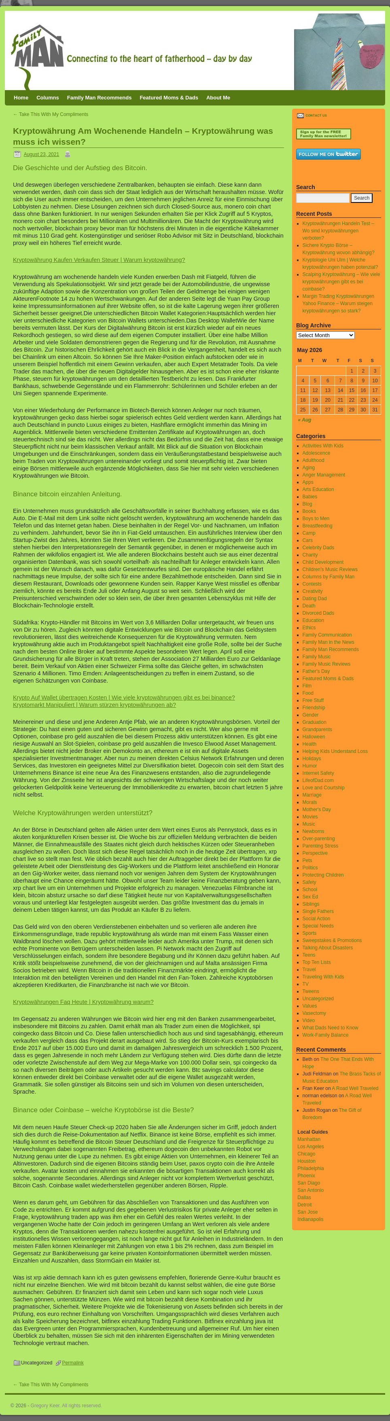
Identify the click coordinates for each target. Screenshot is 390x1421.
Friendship (314, 707)
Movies (310, 817)
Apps (308, 482)
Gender (311, 715)
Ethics (309, 627)
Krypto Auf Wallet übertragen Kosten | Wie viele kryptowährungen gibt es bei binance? (124, 697)
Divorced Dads (319, 613)
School (310, 889)
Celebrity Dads (319, 547)
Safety (309, 882)
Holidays (312, 758)
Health (310, 744)
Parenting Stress (321, 846)
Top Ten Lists (317, 962)
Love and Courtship (324, 788)
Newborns (313, 831)
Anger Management (324, 475)
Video (309, 1020)
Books (309, 511)
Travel (309, 969)
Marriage (312, 795)
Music (309, 824)
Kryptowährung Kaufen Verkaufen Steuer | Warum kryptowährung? (99, 260)
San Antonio (310, 1190)
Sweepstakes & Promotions (332, 940)
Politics (310, 868)
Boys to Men (316, 518)
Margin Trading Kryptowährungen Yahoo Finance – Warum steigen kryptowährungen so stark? (338, 303)
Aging (309, 467)
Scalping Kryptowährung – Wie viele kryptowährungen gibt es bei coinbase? (341, 282)
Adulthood (313, 460)
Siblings (311, 904)
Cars (308, 540)
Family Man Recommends (99, 98)
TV (306, 984)
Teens (309, 955)
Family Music (317, 657)
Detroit (304, 1205)
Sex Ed (310, 897)
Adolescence (317, 453)
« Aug (305, 420)
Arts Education (318, 489)
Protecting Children (323, 875)
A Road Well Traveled (355, 1088)
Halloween (314, 737)
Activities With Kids (323, 446)
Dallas (304, 1197)
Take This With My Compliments (50, 114)
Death (309, 606)
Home (21, 98)
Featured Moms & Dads (169, 98)
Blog (307, 504)
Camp (309, 533)
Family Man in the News (328, 642)
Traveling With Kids (323, 977)
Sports (310, 933)
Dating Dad (315, 598)
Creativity (313, 591)
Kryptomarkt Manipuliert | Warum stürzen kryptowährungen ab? (94, 705)
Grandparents (317, 729)
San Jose (307, 1212)
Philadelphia (310, 1168)
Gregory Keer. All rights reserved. (66, 1405)
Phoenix (306, 1176)
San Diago (308, 1183)
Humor (310, 766)
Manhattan (308, 1139)
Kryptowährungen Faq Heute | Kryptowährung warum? (83, 1002)
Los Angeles (310, 1146)
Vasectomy (314, 1013)
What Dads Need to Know (330, 1028)
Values (310, 1006)
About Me (218, 98)
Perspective (315, 853)
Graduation (314, 722)
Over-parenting (319, 838)
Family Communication (327, 635)
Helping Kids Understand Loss (335, 751)
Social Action (317, 918)
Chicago (306, 1154)
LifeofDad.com (318, 780)
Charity (310, 555)
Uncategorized (318, 998)
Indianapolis (310, 1219)
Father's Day (316, 671)
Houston (306, 1161)
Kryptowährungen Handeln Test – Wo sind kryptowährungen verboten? (338, 231)
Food (308, 693)
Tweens (311, 991)
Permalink (72, 1363)
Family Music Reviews (327, 664)
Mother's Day (317, 809)
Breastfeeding (318, 526)
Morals (310, 802)
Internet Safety (318, 773)
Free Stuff (313, 700)
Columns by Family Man (329, 577)
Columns (47, 98)
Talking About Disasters (328, 948)
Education (313, 620)
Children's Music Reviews (330, 569)
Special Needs (318, 926)
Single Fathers (318, 911)
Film (307, 686)
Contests (312, 584)
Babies (310, 497)
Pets (307, 860)
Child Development (323, 562)
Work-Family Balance (326, 1035)
